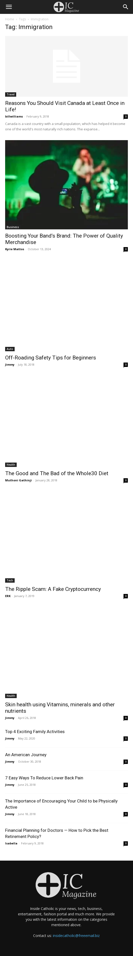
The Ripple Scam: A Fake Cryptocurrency (53, 589)
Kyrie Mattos (14, 249)
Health (11, 464)
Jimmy (9, 364)
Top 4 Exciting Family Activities (35, 731)
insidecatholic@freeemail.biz (76, 935)
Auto (10, 349)
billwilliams (14, 116)
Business (13, 227)
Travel (11, 94)
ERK (8, 596)
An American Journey (25, 754)
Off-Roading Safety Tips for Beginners (50, 358)
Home (9, 19)
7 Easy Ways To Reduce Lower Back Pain (44, 777)
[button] (9, 7)
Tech (10, 580)
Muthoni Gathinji (18, 480)
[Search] (126, 7)
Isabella (11, 843)
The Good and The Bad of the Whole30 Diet (58, 473)
